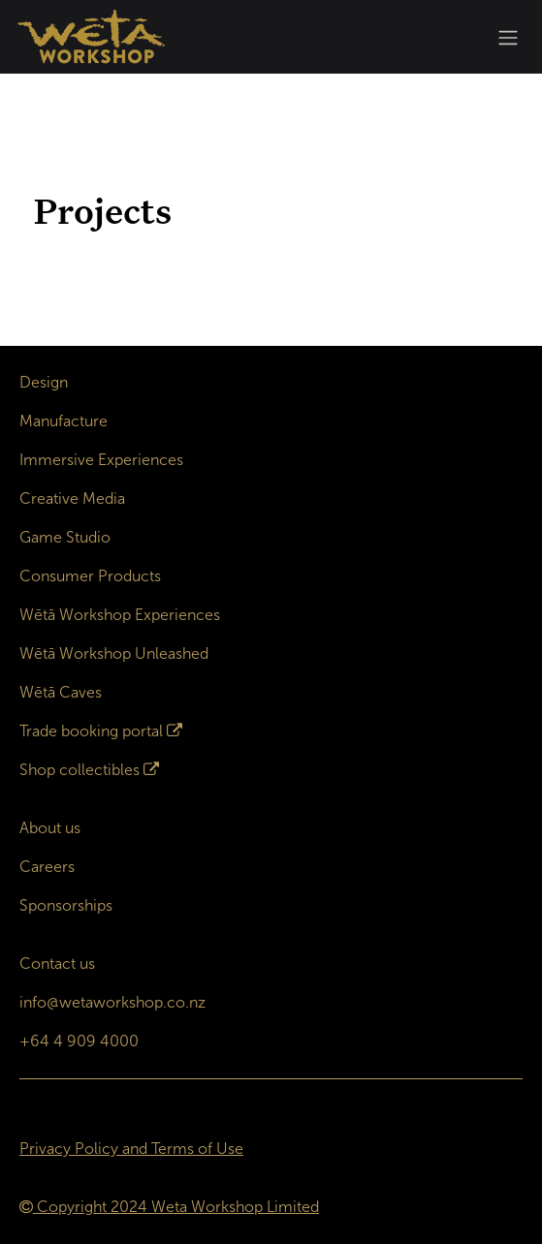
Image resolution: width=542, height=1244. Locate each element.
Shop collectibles (79, 770)
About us (49, 828)
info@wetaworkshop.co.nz (112, 1002)
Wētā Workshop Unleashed (113, 653)
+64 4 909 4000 (79, 1041)
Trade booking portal (91, 731)
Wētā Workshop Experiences (119, 615)
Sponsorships (65, 905)
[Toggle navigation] (508, 37)
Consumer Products (90, 576)
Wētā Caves (60, 692)
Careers (47, 866)
